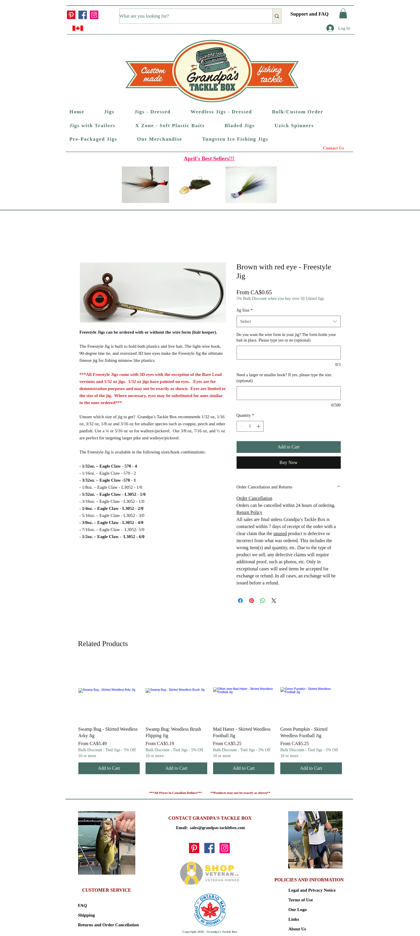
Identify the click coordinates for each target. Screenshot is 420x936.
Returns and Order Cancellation (98, 924)
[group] (210, 716)
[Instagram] (94, 15)
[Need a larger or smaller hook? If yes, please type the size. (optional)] (288, 393)
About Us (297, 929)
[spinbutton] (250, 426)
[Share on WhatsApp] (262, 600)
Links (294, 919)
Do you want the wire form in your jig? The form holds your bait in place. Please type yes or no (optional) (286, 337)
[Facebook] (82, 15)
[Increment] (259, 426)
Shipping (86, 915)
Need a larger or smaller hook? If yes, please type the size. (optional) (285, 378)
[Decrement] (241, 426)
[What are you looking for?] (189, 16)
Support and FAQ (310, 14)
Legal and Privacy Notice (309, 890)
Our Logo (298, 909)
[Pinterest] (71, 15)
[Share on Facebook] (240, 600)
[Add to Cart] (109, 768)
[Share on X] (273, 600)
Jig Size (245, 310)
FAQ (82, 905)
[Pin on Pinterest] (251, 600)
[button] (343, 13)
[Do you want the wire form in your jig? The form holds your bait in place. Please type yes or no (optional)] (288, 352)
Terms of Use (301, 900)
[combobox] (289, 321)
